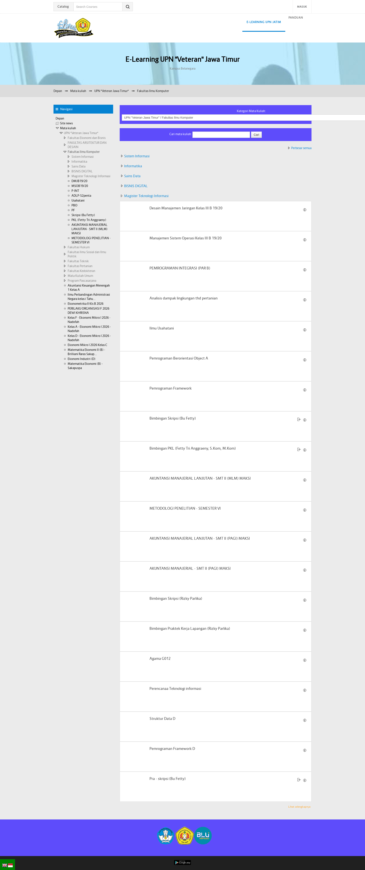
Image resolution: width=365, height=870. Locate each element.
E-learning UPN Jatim (264, 22)
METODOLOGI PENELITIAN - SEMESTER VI (185, 508)
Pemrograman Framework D (172, 748)
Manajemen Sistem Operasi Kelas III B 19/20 (186, 238)
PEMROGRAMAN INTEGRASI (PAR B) (180, 268)
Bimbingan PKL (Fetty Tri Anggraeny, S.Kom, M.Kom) (193, 448)
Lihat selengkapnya (299, 806)
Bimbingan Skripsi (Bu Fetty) (173, 418)
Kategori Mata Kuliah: (251, 111)
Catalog (63, 6)
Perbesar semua (301, 148)
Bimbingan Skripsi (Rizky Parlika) (176, 598)
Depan (60, 118)
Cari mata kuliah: (180, 134)
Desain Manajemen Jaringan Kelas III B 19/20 (186, 208)
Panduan (295, 17)
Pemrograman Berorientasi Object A (179, 358)
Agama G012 (160, 658)
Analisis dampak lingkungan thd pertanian (184, 298)
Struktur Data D (162, 718)
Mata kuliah (68, 128)
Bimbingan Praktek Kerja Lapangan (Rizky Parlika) (190, 628)
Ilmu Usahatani (162, 328)
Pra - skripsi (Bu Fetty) (168, 779)
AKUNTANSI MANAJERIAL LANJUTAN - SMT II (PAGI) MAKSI (200, 538)
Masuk (302, 6)
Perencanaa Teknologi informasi (175, 688)
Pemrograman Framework (171, 388)
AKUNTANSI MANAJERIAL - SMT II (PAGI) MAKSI (190, 568)
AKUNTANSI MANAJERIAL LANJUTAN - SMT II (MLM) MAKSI (200, 478)
